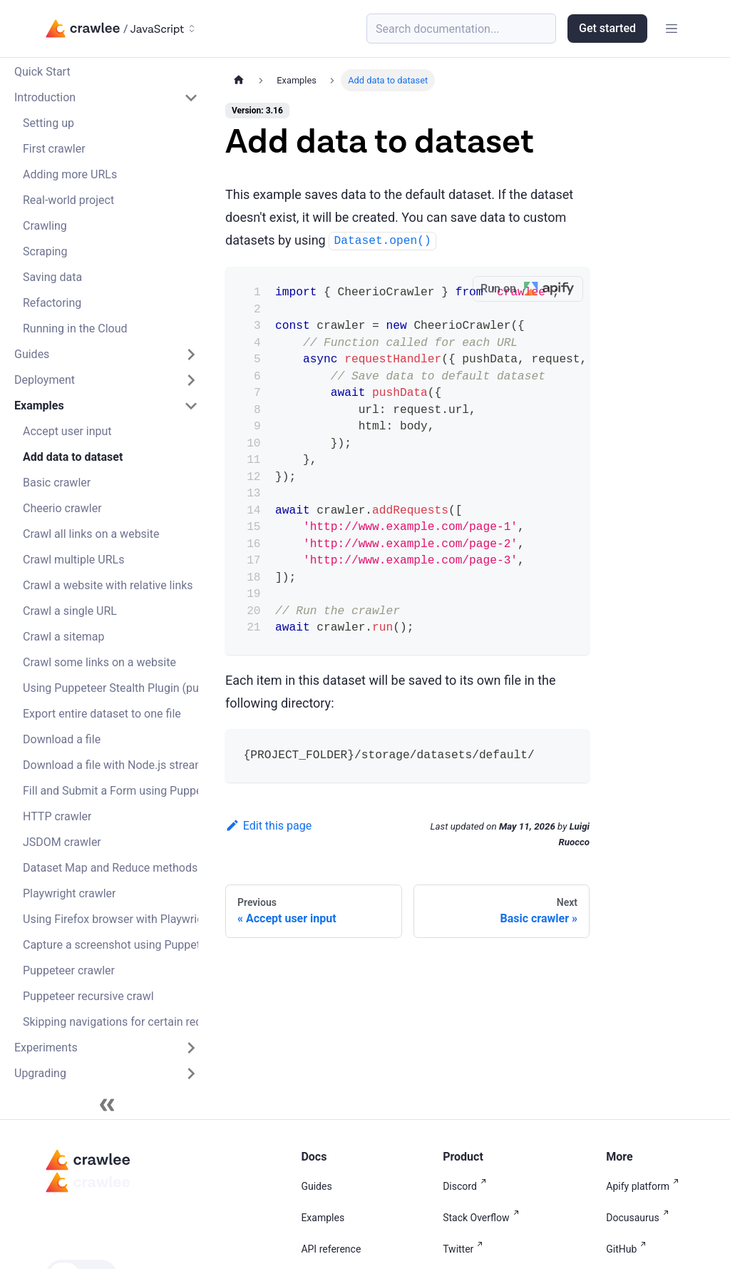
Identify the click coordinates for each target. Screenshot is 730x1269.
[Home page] (238, 80)
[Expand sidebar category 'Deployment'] (191, 380)
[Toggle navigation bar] (671, 28)
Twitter (465, 1249)
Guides (316, 1186)
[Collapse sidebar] (107, 1105)
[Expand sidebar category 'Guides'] (191, 354)
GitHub (629, 1249)
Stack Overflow (483, 1217)
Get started (607, 28)
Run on (531, 289)
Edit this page (268, 825)
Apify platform (645, 1186)
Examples (322, 1217)
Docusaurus (640, 1217)
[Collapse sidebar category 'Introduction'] (191, 97)
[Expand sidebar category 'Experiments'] (191, 1047)
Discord (467, 1186)
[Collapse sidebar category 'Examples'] (191, 405)
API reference (331, 1249)
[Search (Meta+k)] (461, 29)
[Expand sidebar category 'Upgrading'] (191, 1073)
